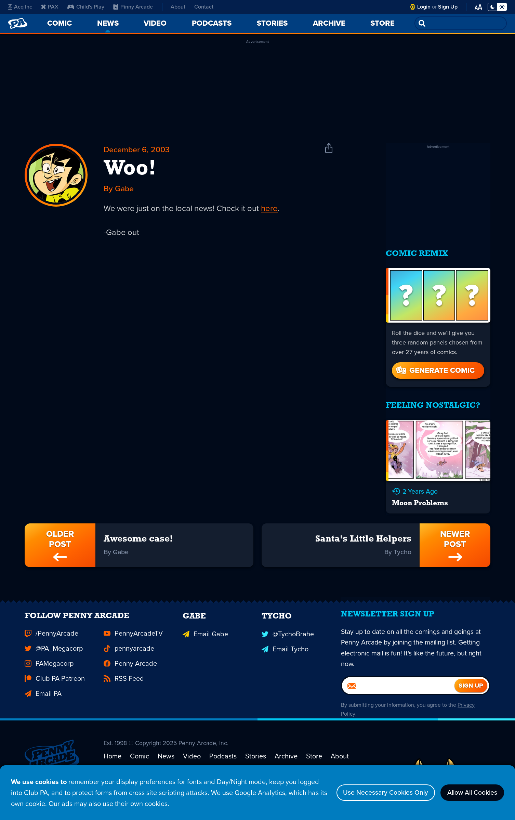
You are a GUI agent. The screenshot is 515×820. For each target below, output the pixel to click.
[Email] (398, 696)
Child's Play (85, 7)
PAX (49, 7)
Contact (203, 7)
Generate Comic (435, 368)
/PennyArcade (51, 642)
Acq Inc (20, 7)
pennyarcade (129, 657)
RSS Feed (124, 687)
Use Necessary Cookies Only (380, 793)
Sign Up (448, 7)
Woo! (130, 170)
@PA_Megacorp (54, 657)
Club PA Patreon (55, 687)
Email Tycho (285, 657)
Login (424, 7)
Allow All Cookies (470, 793)
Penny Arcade (130, 672)
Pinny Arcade (133, 7)
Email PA (43, 702)
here (272, 209)
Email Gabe (205, 642)
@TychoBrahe (288, 642)
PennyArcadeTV (133, 642)
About (178, 7)
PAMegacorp (49, 672)
